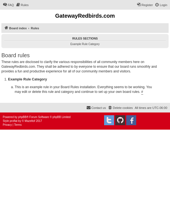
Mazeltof (30, 120)
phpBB (22, 117)
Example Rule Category (85, 44)
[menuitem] (8, 5)
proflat (13, 120)
